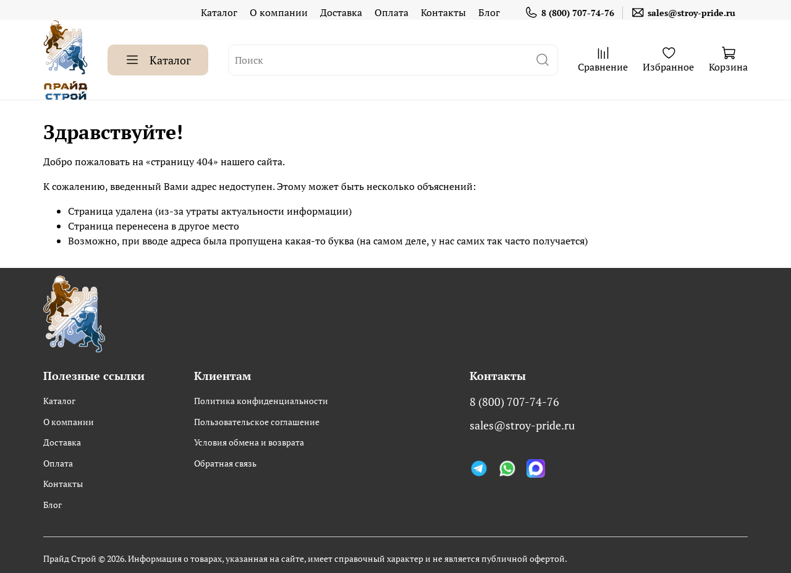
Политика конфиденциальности (261, 401)
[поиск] (542, 60)
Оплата (391, 12)
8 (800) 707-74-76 (569, 12)
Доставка (341, 12)
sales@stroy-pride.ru (683, 12)
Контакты (443, 12)
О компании (279, 12)
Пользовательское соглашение (256, 422)
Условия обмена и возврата (249, 442)
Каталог (219, 12)
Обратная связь (225, 463)
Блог (489, 12)
